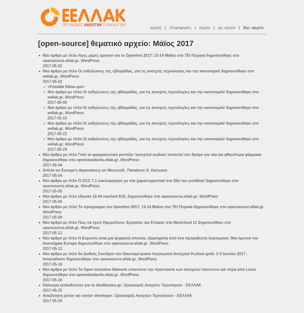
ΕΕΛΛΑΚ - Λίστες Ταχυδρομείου (85, 17)
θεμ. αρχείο (253, 28)
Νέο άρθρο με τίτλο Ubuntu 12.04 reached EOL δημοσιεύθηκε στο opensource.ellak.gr (120, 196)
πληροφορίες (180, 28)
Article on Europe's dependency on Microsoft (83, 170)
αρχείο (204, 28)
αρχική (155, 28)
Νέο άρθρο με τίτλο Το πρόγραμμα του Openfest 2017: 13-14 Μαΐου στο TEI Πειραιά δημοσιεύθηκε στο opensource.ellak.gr (153, 207)
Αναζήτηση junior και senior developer (77, 296)
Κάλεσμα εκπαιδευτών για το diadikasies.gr (82, 285)
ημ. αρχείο (226, 28)
